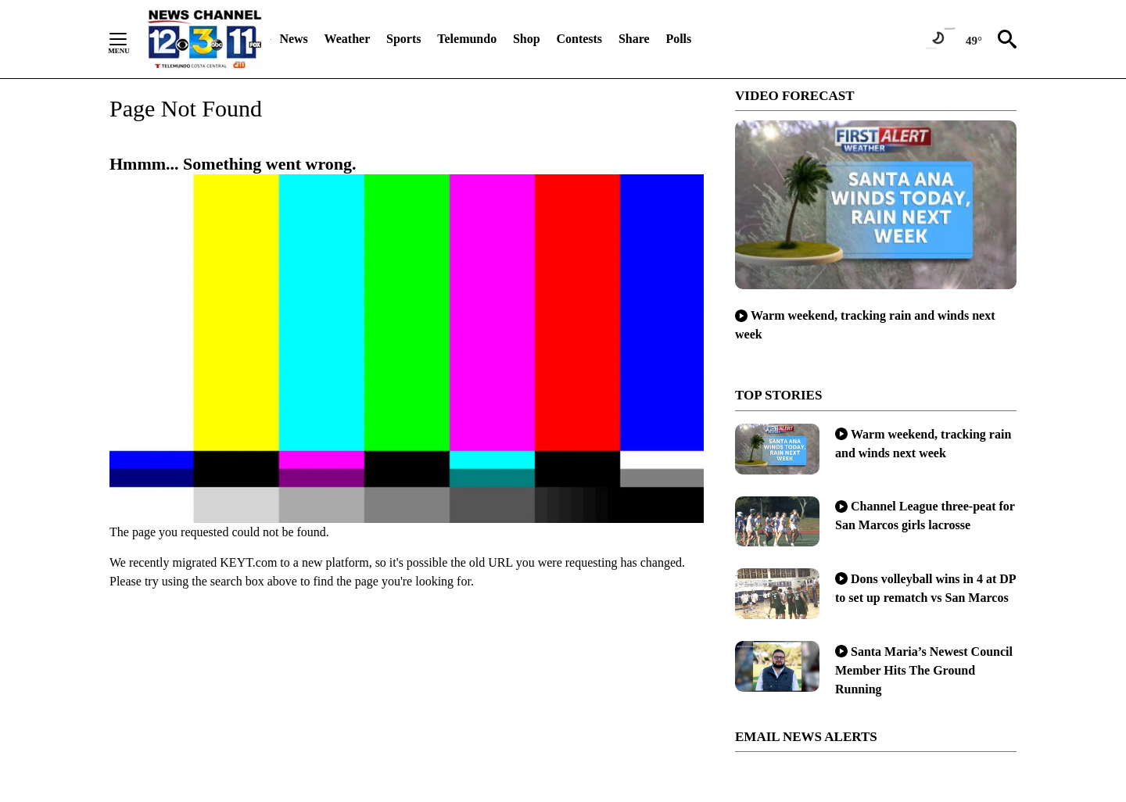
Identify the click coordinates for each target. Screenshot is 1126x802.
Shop (526, 38)
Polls (678, 38)
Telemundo (467, 38)
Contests (579, 38)
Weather (348, 38)
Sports (403, 38)
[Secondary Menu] (129, 39)
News (293, 38)
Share (634, 38)
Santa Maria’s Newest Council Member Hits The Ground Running (924, 670)
